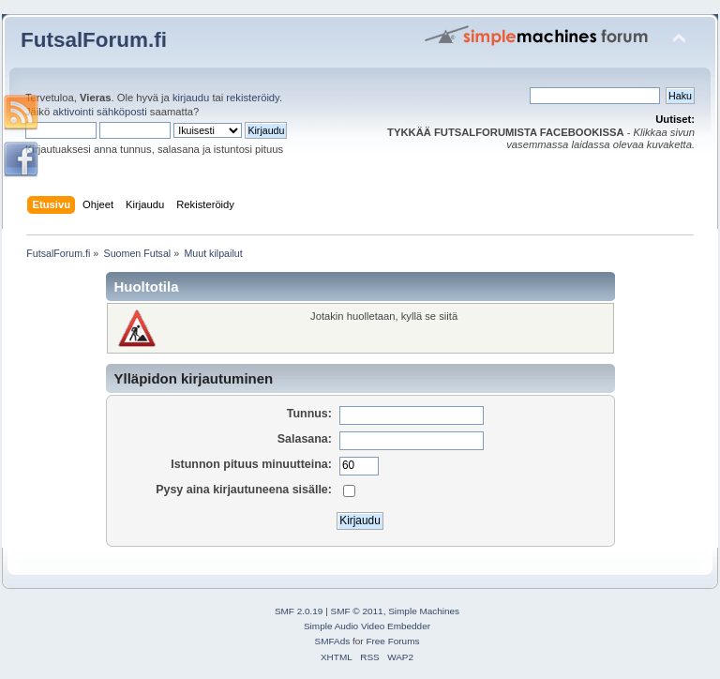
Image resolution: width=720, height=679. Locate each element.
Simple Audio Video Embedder (367, 626)
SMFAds (333, 641)
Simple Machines (423, 611)
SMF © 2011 (357, 611)
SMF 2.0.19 (299, 611)
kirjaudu (190, 97)
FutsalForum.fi (94, 40)
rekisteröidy (252, 97)
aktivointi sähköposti (99, 111)
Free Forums (392, 641)
